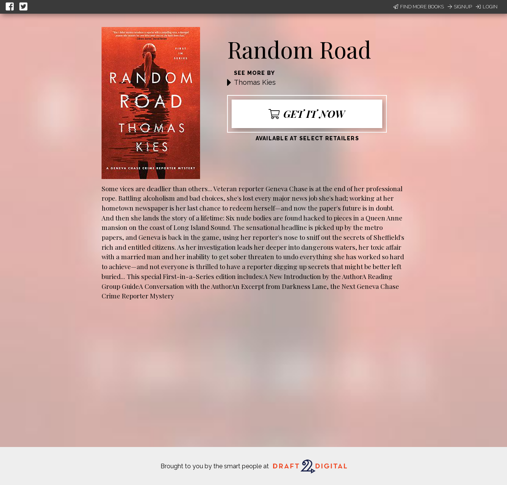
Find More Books (418, 7)
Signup (460, 7)
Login (486, 7)
